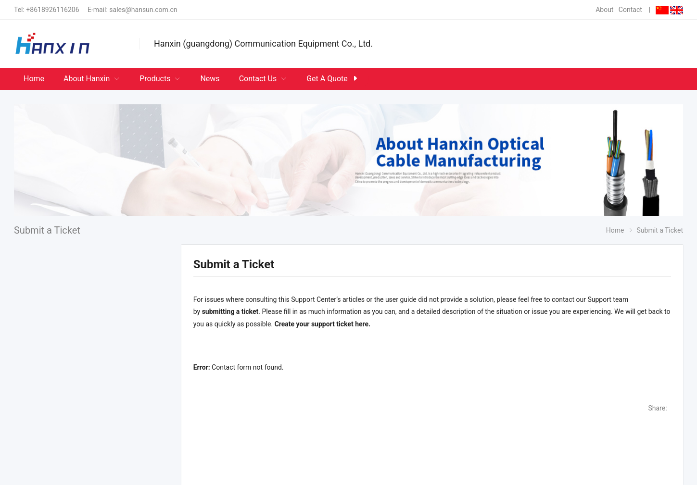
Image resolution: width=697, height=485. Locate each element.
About (604, 9)
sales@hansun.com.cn (143, 9)
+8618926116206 (52, 9)
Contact (630, 9)
